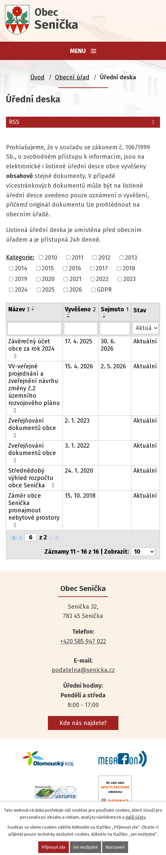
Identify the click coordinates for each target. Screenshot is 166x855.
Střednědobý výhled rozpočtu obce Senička (32, 478)
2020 (48, 279)
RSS (83, 122)
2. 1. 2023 (77, 420)
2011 (77, 257)
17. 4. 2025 (78, 341)
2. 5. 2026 (113, 366)
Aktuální (145, 341)
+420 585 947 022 (83, 641)
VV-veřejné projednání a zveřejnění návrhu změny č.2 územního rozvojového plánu (34, 388)
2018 (129, 268)
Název (19, 309)
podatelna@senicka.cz (83, 670)
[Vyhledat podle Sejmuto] (115, 328)
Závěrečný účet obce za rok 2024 (31, 348)
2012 (104, 257)
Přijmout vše (53, 847)
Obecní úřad (72, 77)
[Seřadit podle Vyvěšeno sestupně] (68, 317)
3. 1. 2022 (77, 445)
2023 (129, 279)
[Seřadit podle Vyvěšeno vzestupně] (68, 314)
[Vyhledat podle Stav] (145, 328)
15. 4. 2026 (79, 366)
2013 (131, 257)
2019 (21, 279)
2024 (21, 290)
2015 (48, 268)
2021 (76, 279)
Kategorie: (20, 257)
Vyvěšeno (80, 309)
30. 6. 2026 (108, 345)
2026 (76, 290)
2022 (102, 279)
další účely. (135, 817)
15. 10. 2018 (80, 495)
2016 (75, 268)
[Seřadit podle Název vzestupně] (33, 307)
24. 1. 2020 (79, 470)
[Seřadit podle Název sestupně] (33, 309)
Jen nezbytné (85, 847)
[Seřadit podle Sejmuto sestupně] (104, 317)
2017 (102, 268)
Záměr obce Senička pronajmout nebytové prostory (34, 510)
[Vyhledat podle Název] (34, 328)
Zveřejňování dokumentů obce (32, 427)
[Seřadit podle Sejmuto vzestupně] (104, 314)
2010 (51, 257)
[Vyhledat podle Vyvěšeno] (80, 328)
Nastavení (115, 847)
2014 (21, 268)
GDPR (104, 290)
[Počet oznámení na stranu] (143, 551)
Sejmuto (114, 309)
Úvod (37, 77)
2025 (48, 290)
